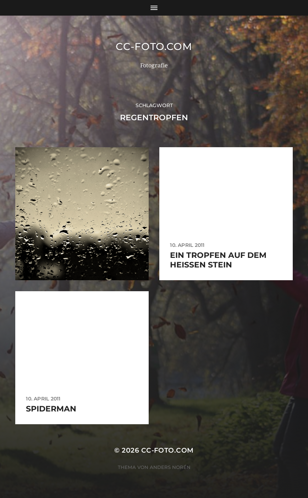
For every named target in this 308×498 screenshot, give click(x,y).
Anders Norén (170, 467)
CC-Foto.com (154, 46)
